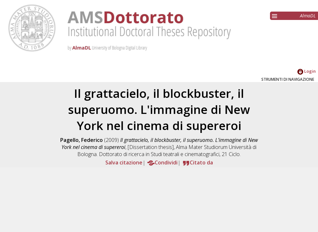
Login (306, 71)
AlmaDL (308, 16)
